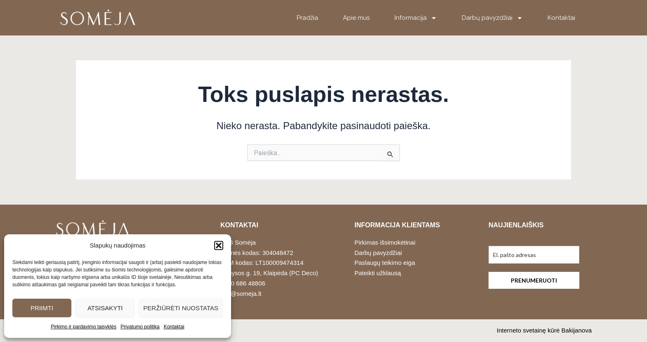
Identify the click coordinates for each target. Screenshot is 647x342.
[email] (534, 255)
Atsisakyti (105, 307)
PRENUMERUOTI (534, 280)
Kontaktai (174, 327)
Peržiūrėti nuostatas (180, 307)
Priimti (42, 307)
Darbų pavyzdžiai (492, 18)
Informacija (415, 18)
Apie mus (356, 17)
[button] (219, 245)
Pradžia (307, 17)
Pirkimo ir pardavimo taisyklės (83, 327)
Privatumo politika (140, 327)
